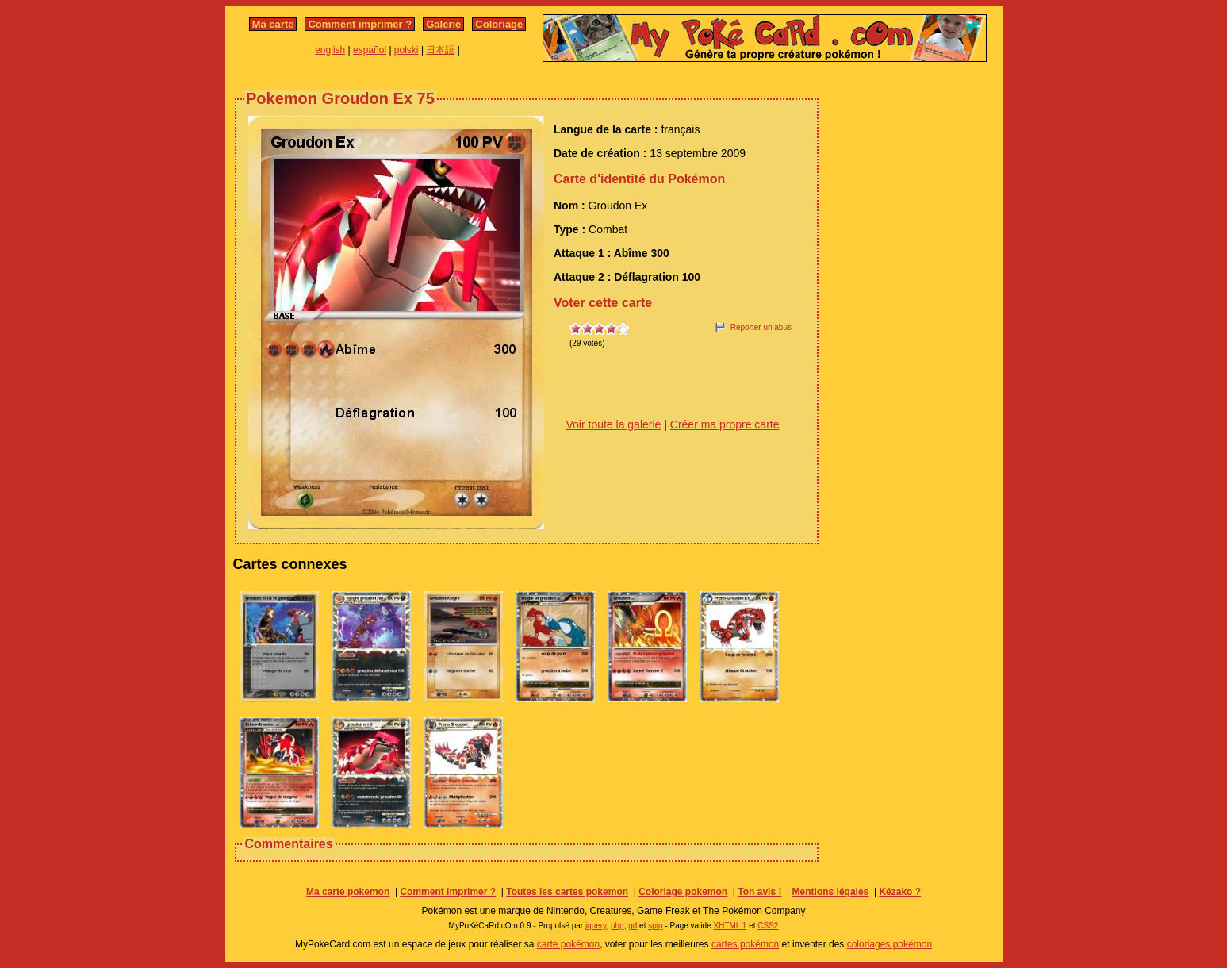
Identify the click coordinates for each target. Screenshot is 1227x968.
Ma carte (273, 24)
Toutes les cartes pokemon (567, 891)
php (617, 925)
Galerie (443, 24)
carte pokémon (568, 944)
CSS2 (767, 925)
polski (406, 50)
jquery (596, 925)
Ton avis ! (759, 891)
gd (632, 925)
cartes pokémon (745, 944)
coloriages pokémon (889, 944)
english (330, 50)
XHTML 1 (730, 925)
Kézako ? (900, 891)
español (369, 50)
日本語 (440, 50)
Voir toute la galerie (613, 424)
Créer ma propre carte (725, 424)
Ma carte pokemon (347, 891)
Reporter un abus (761, 327)
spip (655, 925)
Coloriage (499, 24)
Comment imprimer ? (360, 24)
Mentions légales (830, 891)
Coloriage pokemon (682, 891)
